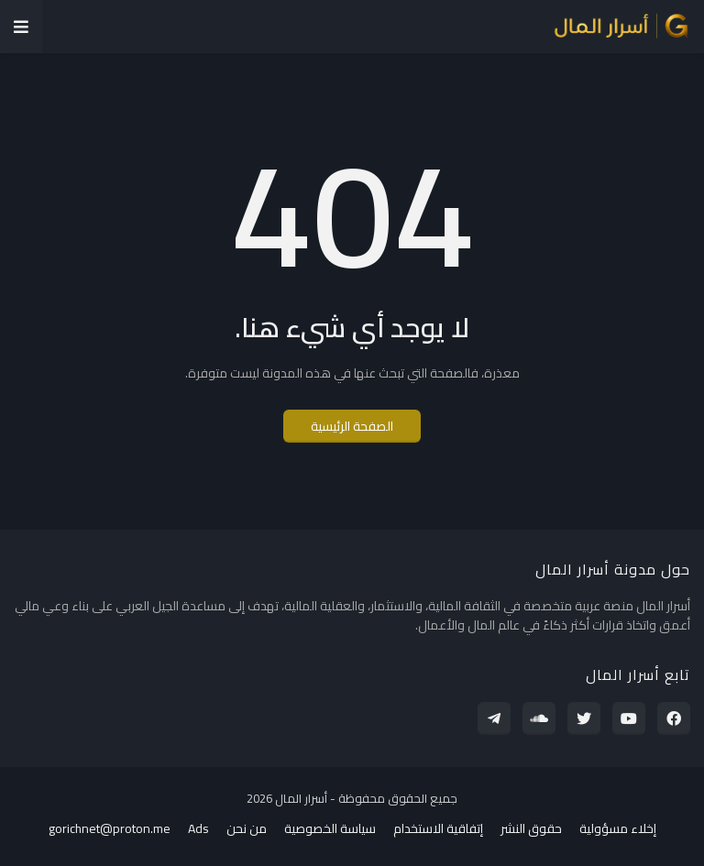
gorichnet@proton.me (109, 829)
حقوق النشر (531, 829)
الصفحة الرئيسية (352, 426)
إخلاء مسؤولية (617, 829)
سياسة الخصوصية (330, 829)
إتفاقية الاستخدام (438, 829)
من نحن (246, 829)
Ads (198, 829)
